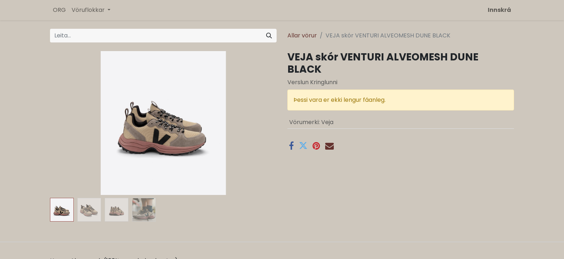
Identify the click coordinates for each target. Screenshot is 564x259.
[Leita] (269, 35)
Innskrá (499, 10)
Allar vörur (302, 35)
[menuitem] (59, 10)
